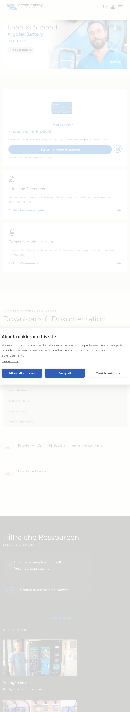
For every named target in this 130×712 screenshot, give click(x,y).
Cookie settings (108, 373)
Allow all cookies (22, 373)
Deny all (64, 373)
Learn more (10, 361)
